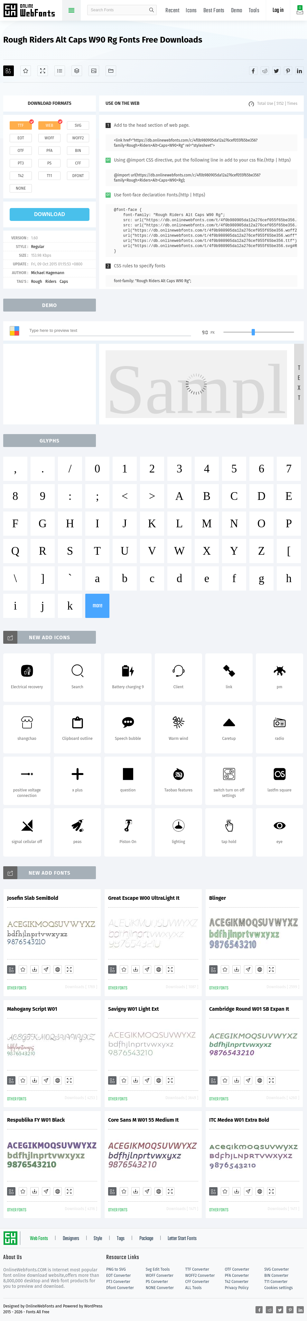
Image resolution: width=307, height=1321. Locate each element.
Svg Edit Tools (158, 1269)
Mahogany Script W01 (32, 1009)
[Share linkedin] (299, 70)
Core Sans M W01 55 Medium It (143, 1120)
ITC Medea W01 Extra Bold (239, 1120)
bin (78, 150)
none (21, 188)
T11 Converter (275, 1281)
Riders (50, 281)
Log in (278, 10)
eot (20, 138)
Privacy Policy (236, 1288)
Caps (64, 281)
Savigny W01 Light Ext (133, 1009)
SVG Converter (276, 1269)
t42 (21, 176)
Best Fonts (214, 10)
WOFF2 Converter (200, 1275)
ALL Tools (193, 1288)
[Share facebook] (253, 70)
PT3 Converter (118, 1281)
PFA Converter (237, 1275)
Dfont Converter (120, 1288)
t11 (49, 176)
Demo (236, 10)
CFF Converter (197, 1281)
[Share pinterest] (288, 70)
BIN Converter (276, 1275)
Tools (254, 10)
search (151, 10)
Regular (37, 246)
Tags (121, 1239)
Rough (36, 281)
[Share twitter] (276, 70)
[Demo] (42, 70)
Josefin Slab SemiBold (32, 898)
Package (146, 1239)
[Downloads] (34, 969)
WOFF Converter (159, 1275)
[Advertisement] (51, 384)
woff (49, 138)
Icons (191, 10)
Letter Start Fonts (182, 1239)
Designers (71, 1239)
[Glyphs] (59, 70)
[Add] (8, 70)
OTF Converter (237, 1269)
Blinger (217, 898)
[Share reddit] (265, 70)
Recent (172, 10)
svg (78, 125)
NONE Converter (160, 1288)
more (97, 606)
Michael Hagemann (47, 273)
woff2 (78, 138)
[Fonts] (111, 70)
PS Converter (157, 1281)
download (49, 214)
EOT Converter (118, 1275)
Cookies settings (278, 1288)
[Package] (76, 70)
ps (49, 163)
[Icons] (93, 70)
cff (78, 163)
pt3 (21, 163)
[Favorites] (25, 70)
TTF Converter (197, 1269)
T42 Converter (236, 1281)
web (49, 125)
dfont (78, 176)
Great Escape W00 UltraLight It (144, 898)
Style (98, 1239)
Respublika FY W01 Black (36, 1120)
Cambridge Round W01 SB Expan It (249, 1009)
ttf (20, 125)
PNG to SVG (116, 1269)
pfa (49, 150)
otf (21, 150)
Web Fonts (39, 1239)
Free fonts (32, 11)
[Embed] (57, 969)
